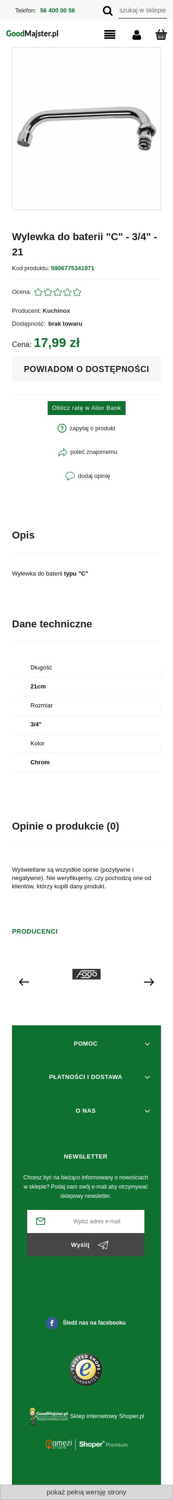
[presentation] (24, 981)
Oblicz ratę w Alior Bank (86, 407)
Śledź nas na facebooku (85, 1323)
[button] (102, 35)
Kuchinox (56, 310)
